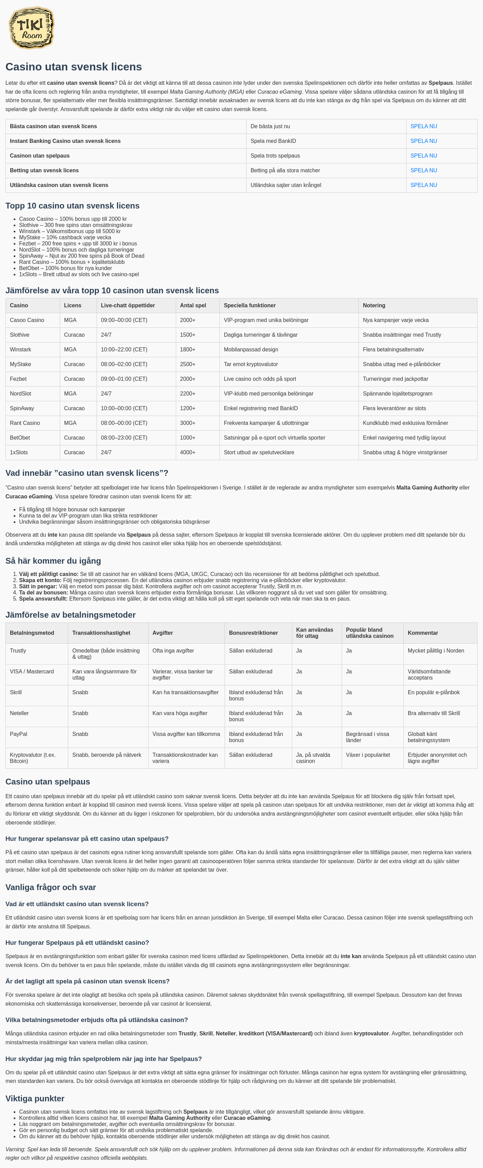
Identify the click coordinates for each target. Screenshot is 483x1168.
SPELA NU (424, 126)
